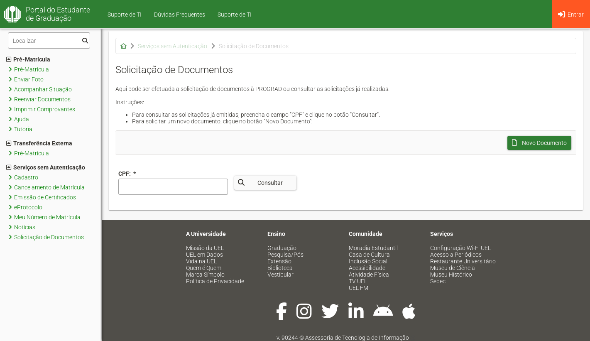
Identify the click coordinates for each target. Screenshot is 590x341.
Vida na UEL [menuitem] (201, 261)
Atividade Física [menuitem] (369, 274)
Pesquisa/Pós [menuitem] (285, 254)
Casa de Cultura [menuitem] (369, 254)
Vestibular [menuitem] (280, 274)
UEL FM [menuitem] (358, 288)
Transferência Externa (39, 143)
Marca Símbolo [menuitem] (205, 274)
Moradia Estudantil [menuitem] (373, 248)
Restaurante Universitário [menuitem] (463, 261)
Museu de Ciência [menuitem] (452, 268)
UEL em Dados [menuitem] (204, 254)
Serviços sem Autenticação (45, 167)
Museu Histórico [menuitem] (451, 274)
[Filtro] (49, 40)
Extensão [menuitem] (279, 261)
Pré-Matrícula (28, 59)
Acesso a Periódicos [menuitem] (456, 254)
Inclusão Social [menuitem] (368, 261)
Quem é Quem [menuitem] (203, 268)
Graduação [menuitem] (281, 248)
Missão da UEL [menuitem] (205, 248)
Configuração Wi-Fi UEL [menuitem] (460, 248)
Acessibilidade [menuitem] (367, 268)
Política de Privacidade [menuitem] (215, 281)
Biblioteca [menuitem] (280, 268)
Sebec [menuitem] (438, 281)
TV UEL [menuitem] (358, 281)
